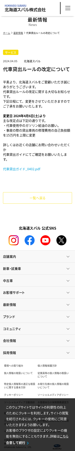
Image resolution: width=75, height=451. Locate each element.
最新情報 (18, 33)
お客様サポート (14, 292)
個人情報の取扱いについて (18, 373)
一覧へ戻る (38, 197)
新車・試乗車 (12, 268)
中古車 (8, 280)
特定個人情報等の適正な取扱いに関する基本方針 (19, 385)
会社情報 (9, 340)
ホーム (6, 33)
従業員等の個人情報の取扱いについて (53, 374)
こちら (64, 436)
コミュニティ (12, 328)
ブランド (9, 316)
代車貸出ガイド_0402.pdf (21, 168)
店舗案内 (9, 256)
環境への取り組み (13, 365)
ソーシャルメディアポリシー (53, 394)
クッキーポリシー (13, 394)
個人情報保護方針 (47, 365)
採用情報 (9, 352)
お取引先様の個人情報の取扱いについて (53, 385)
